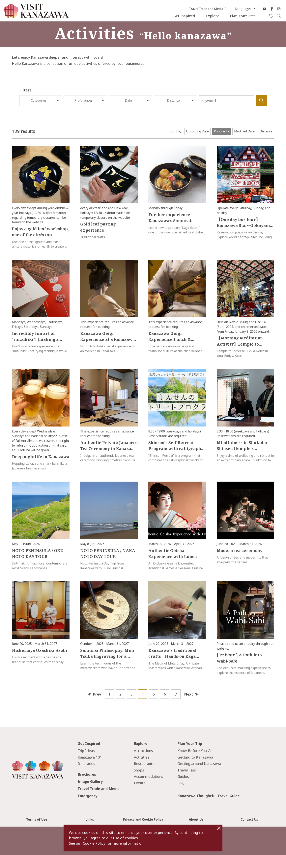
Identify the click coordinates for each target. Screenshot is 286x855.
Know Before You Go (195, 750)
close (218, 828)
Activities (141, 757)
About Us (196, 819)
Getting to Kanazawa (195, 757)
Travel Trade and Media (208, 9)
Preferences (83, 100)
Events (139, 782)
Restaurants (144, 763)
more (16, 148)
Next (188, 694)
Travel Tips (186, 770)
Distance (173, 100)
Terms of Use (36, 819)
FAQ (181, 782)
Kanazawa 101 (90, 757)
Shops (139, 770)
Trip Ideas (86, 750)
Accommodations (148, 776)
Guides (183, 776)
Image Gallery (90, 781)
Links (90, 819)
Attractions (143, 750)
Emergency (87, 795)
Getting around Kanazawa (199, 763)
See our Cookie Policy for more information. (106, 843)
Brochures (87, 774)
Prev (97, 694)
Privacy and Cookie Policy (143, 819)
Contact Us (249, 819)
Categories (38, 100)
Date (128, 100)
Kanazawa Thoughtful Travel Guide (208, 795)
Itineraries (86, 763)
